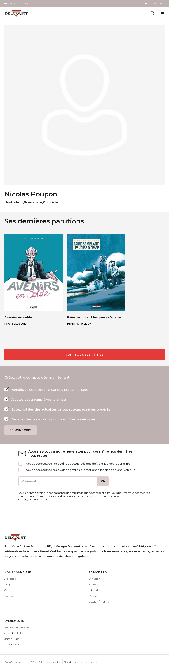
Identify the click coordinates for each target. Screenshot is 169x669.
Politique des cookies (49, 662)
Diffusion (94, 578)
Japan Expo (11, 638)
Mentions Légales (88, 662)
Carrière (9, 590)
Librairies (94, 590)
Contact (9, 596)
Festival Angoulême (16, 627)
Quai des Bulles (13, 633)
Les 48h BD (11, 644)
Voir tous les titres (84, 354)
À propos (10, 578)
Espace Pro (156, 3)
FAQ (7, 584)
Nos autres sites (19, 3)
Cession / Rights (99, 601)
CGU (33, 662)
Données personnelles (17, 662)
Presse (93, 596)
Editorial (94, 584)
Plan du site (70, 662)
